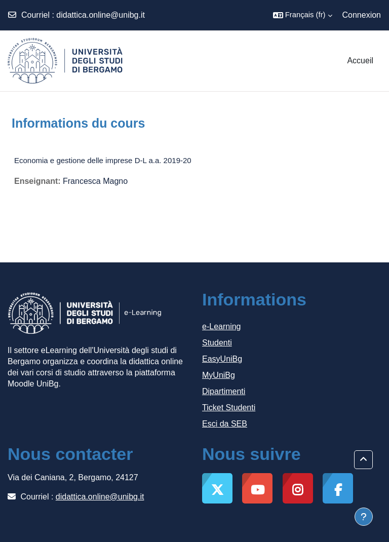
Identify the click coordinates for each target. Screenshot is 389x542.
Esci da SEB (224, 423)
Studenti (217, 342)
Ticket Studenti (228, 407)
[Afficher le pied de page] (364, 517)
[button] (302, 15)
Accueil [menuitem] (360, 60)
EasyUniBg (222, 359)
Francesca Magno (95, 181)
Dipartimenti (223, 391)
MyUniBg (218, 375)
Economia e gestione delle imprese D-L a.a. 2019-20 (102, 160)
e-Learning (221, 326)
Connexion (361, 15)
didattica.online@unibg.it (100, 15)
